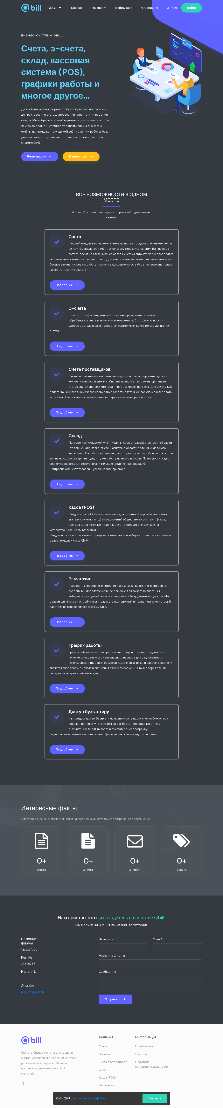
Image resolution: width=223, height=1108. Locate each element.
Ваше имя (106, 939)
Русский (54, 8)
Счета (103, 1046)
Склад (103, 1070)
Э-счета (104, 1054)
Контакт (171, 8)
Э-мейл (158, 939)
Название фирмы (112, 955)
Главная (77, 8)
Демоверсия (81, 156)
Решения (96, 8)
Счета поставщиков (113, 1062)
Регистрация (149, 8)
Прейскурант (123, 8)
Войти (191, 8)
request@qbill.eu (32, 992)
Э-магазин (106, 1085)
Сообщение (107, 972)
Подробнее (67, 284)
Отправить (115, 999)
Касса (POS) (107, 1077)
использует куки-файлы (88, 1098)
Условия (141, 1054)
